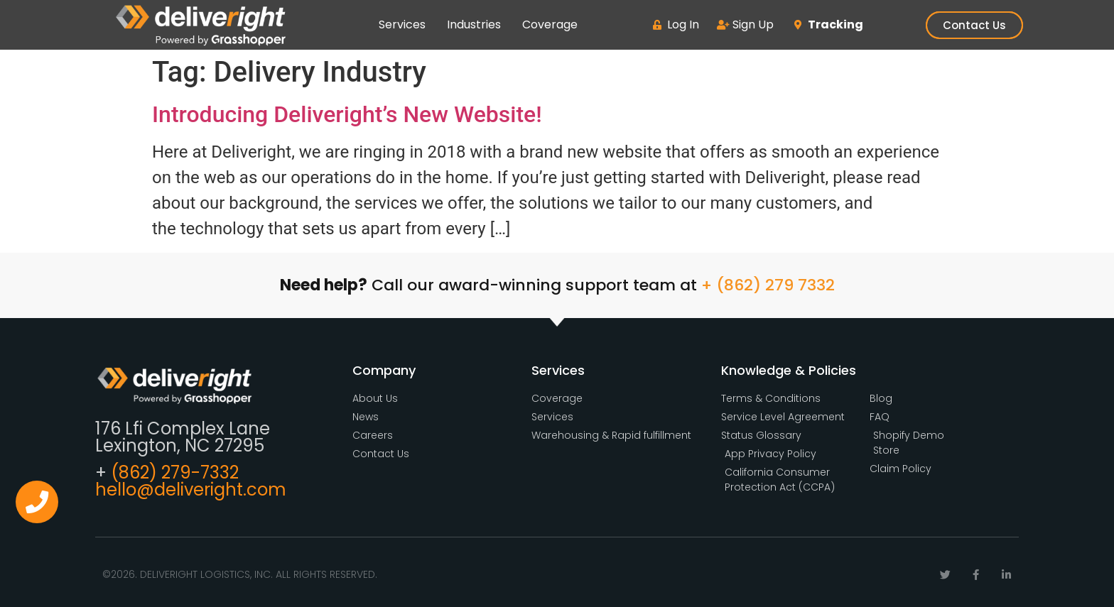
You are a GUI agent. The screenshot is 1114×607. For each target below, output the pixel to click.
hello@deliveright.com (190, 489)
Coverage (550, 24)
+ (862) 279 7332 (768, 285)
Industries (474, 24)
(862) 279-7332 (175, 472)
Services (402, 24)
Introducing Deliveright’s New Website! (347, 114)
